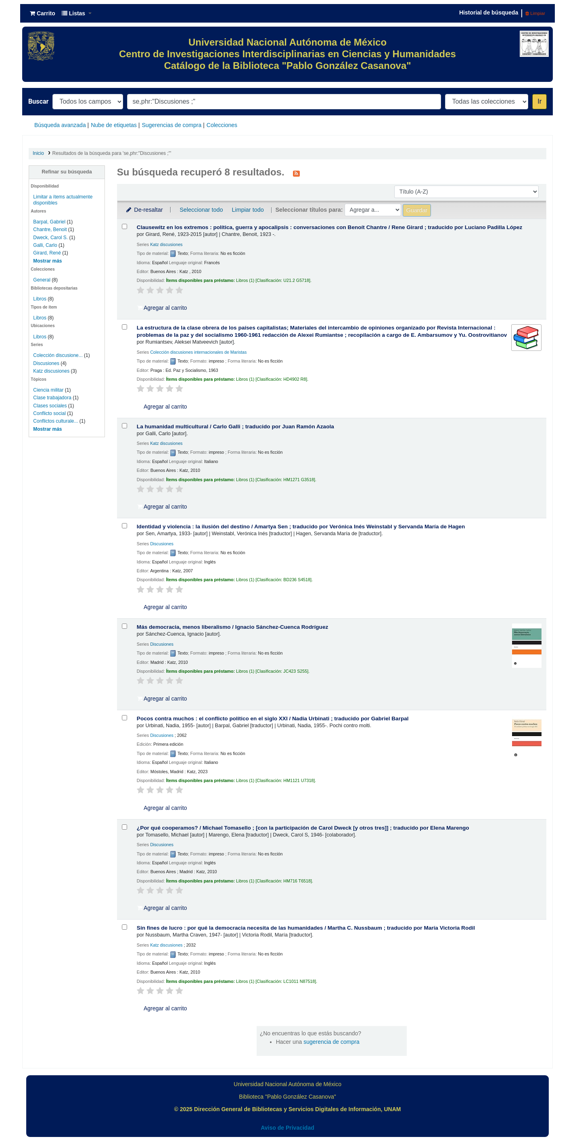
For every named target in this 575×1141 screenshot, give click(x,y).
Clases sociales (50, 406)
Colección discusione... (57, 355)
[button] (43, 13)
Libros (39, 299)
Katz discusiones (51, 371)
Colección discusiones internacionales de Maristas (198, 352)
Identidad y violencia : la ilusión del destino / (301, 527)
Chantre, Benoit (50, 229)
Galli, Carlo (45, 245)
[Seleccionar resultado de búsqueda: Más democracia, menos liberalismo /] (124, 626)
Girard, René (47, 253)
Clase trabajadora (52, 397)
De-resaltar (144, 210)
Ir (539, 101)
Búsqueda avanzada (60, 125)
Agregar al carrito (162, 308)
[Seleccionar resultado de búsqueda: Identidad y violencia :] (124, 525)
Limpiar (535, 13)
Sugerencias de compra (171, 125)
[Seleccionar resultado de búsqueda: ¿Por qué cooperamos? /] (124, 827)
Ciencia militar (48, 390)
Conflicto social (49, 413)
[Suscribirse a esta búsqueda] (296, 173)
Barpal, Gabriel (49, 222)
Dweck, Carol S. (50, 237)
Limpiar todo (247, 210)
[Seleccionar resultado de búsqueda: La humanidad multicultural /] (124, 425)
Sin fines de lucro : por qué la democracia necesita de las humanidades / (306, 928)
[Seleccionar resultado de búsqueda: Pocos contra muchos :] (124, 717)
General (42, 280)
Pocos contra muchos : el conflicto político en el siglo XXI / (273, 718)
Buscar (38, 101)
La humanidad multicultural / (235, 426)
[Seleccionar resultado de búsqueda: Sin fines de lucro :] (124, 927)
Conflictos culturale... (55, 421)
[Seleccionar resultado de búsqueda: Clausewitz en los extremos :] (124, 226)
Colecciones (222, 125)
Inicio (38, 153)
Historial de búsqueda (488, 12)
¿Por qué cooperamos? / (303, 828)
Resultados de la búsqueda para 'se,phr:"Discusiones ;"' (111, 153)
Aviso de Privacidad (287, 1127)
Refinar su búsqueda (67, 172)
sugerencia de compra (331, 1042)
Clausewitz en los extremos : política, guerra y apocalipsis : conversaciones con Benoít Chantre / (330, 227)
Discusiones (46, 363)
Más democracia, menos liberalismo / (232, 627)
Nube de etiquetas (114, 125)
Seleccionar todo (201, 210)
